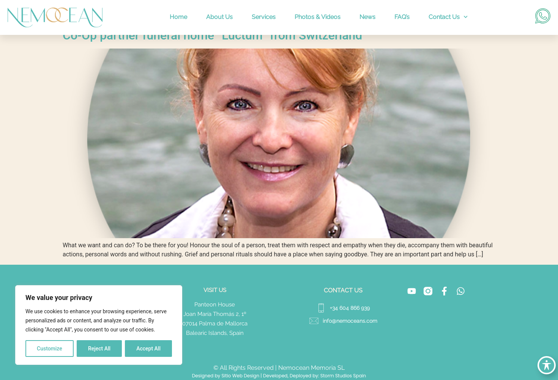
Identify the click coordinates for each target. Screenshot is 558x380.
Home (178, 16)
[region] (98, 325)
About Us (219, 16)
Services (264, 16)
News (367, 16)
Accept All (148, 348)
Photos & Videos (317, 16)
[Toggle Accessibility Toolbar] (547, 365)
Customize (49, 348)
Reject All (99, 348)
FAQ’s (402, 16)
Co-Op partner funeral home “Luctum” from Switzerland (212, 35)
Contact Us (448, 17)
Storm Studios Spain (343, 375)
